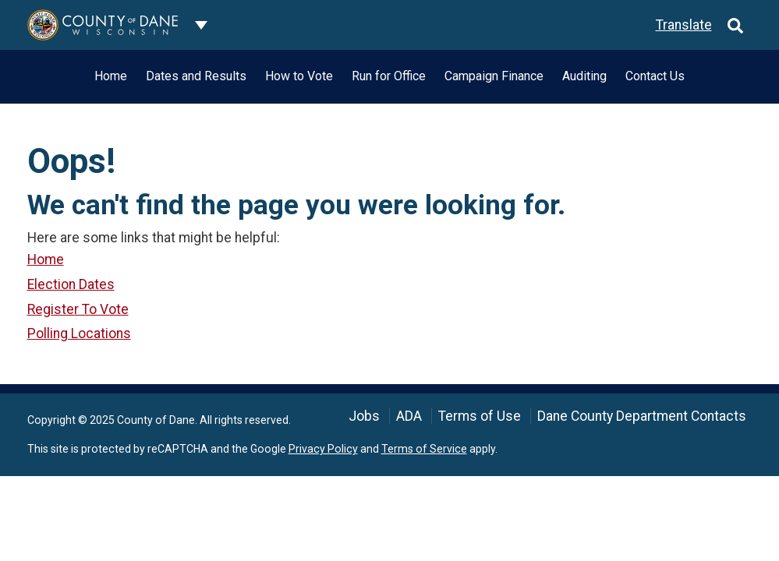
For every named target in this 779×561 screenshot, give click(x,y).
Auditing (584, 76)
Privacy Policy (323, 449)
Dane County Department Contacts (641, 416)
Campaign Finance (494, 76)
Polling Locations (79, 333)
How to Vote (299, 76)
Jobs (364, 416)
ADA (409, 416)
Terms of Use (479, 416)
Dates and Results (196, 76)
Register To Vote (78, 309)
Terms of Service (424, 449)
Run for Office (389, 76)
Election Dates (71, 284)
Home (110, 76)
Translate (684, 25)
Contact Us (655, 76)
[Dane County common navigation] (201, 25)
